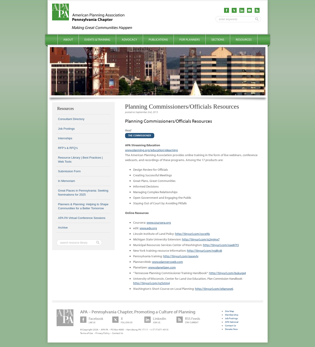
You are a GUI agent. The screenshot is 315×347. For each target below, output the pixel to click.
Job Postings (66, 128)
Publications (158, 39)
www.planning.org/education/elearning (151, 150)
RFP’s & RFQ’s (68, 148)
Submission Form (69, 171)
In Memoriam (66, 181)
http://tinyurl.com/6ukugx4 (227, 273)
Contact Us (117, 333)
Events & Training (97, 39)
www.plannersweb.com (167, 262)
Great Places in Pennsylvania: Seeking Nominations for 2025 (83, 192)
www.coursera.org (159, 222)
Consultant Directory (71, 119)
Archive (63, 227)
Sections (217, 39)
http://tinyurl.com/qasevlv (180, 256)
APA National (231, 321)
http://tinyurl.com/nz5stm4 (151, 283)
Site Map (229, 311)
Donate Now (231, 329)
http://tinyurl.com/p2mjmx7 (201, 239)
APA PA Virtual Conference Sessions (81, 218)
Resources (244, 39)
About (68, 39)
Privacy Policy (102, 333)
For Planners (189, 39)
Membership (231, 314)
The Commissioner (139, 135)
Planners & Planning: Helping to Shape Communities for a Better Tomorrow (83, 206)
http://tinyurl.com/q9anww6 (214, 289)
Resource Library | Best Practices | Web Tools (80, 159)
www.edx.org (148, 228)
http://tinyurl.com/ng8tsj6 (204, 251)
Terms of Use (86, 333)
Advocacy (129, 39)
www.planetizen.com (162, 267)
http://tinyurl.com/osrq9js (192, 234)
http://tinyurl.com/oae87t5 (221, 245)
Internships (65, 138)
